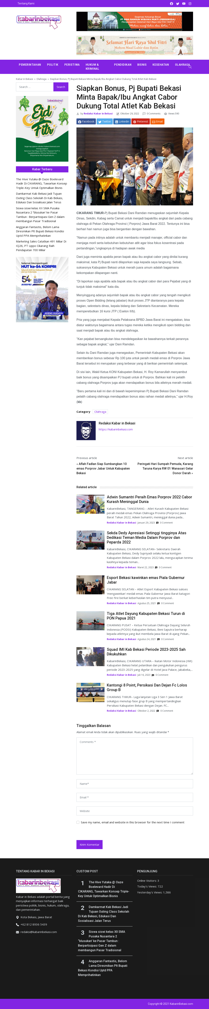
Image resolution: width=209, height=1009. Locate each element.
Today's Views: (147, 886)
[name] (134, 783)
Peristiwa (72, 64)
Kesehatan (161, 64)
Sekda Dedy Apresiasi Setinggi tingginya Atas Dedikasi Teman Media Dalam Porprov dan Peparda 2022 (146, 537)
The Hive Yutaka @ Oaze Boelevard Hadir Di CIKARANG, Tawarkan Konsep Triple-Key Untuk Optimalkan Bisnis (41, 183)
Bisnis (142, 64)
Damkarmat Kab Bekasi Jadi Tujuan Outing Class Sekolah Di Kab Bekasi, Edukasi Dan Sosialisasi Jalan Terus (39, 198)
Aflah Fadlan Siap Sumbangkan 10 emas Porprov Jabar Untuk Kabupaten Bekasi (103, 468)
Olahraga (182, 64)
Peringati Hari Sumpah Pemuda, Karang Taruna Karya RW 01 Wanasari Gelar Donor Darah (165, 468)
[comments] (134, 756)
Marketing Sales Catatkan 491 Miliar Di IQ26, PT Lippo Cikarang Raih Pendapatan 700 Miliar (41, 245)
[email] (134, 797)
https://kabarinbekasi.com (116, 429)
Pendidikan (122, 64)
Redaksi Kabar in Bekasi (98, 113)
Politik (52, 64)
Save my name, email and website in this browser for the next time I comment (132, 822)
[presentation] (102, 832)
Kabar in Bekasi (24, 78)
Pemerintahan (30, 64)
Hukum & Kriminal (92, 66)
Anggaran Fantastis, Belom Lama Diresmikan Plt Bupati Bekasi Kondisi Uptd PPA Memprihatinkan (40, 231)
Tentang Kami (25, 3)
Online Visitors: (147, 880)
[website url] (134, 810)
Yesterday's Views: (150, 892)
